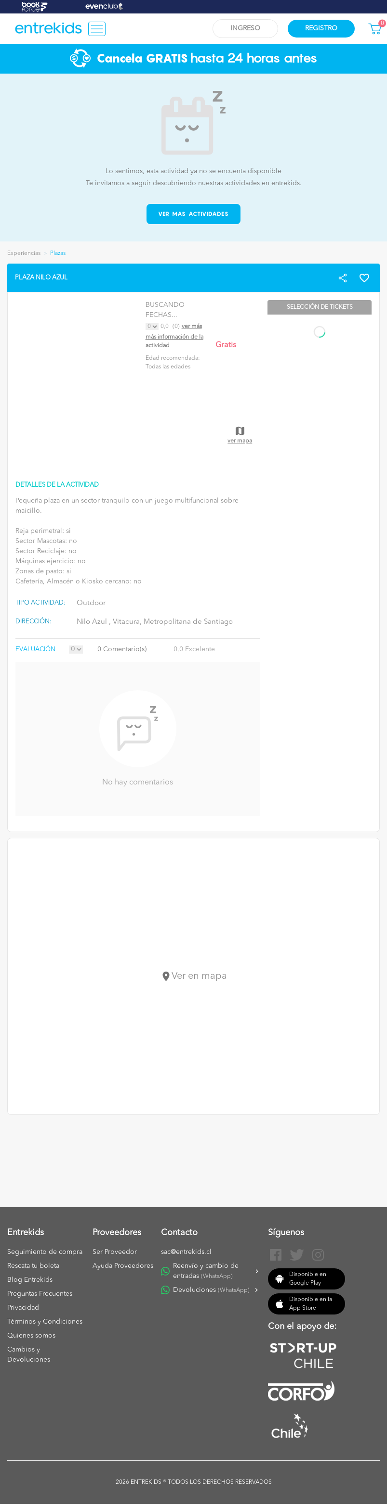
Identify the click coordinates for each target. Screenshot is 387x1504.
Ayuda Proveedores (123, 1266)
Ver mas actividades (193, 213)
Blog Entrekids (30, 1280)
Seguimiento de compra (44, 1252)
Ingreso (245, 28)
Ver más (192, 326)
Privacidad (23, 1307)
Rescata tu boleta (33, 1266)
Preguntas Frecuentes (39, 1293)
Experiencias (23, 253)
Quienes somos (31, 1335)
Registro (321, 28)
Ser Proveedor (115, 1252)
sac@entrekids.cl (186, 1252)
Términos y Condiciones (44, 1321)
